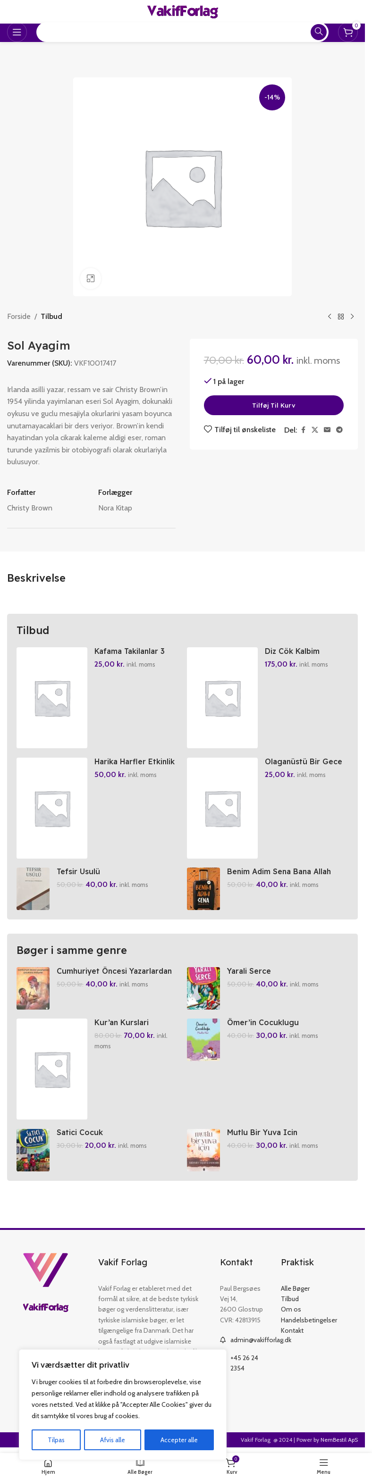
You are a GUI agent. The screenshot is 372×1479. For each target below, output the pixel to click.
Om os (291, 1310)
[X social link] (315, 430)
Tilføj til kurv (274, 405)
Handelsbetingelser (309, 1321)
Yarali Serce (249, 971)
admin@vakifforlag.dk (260, 1341)
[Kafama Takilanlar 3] (52, 697)
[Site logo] (182, 11)
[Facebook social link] (303, 430)
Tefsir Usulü (79, 872)
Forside (19, 316)
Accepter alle (179, 1440)
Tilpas (56, 1440)
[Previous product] (329, 316)
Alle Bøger (295, 1290)
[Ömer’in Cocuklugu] (203, 1040)
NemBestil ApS (339, 1441)
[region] (123, 1405)
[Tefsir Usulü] (33, 890)
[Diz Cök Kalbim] (222, 697)
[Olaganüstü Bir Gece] (222, 808)
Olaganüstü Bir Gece (304, 761)
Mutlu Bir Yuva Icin (263, 1133)
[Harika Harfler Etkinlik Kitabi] (52, 808)
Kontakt (292, 1332)
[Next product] (352, 316)
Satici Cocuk (80, 1133)
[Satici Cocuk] (33, 1151)
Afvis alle (113, 1440)
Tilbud (51, 316)
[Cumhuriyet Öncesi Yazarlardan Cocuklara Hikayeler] (33, 989)
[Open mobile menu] (17, 32)
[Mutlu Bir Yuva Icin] (203, 1151)
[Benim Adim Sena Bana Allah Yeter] (203, 890)
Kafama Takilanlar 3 (130, 651)
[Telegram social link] (339, 430)
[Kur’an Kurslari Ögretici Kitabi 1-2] (52, 1069)
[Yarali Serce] (203, 989)
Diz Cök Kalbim (293, 651)
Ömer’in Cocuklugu (264, 1023)
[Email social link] (327, 430)
